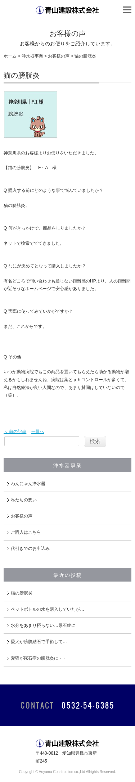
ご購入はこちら (26, 532)
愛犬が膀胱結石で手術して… (39, 641)
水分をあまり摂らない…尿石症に (43, 625)
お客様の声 (58, 56)
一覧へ (37, 431)
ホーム (10, 56)
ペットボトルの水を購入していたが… (47, 609)
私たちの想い (24, 499)
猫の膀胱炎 (21, 593)
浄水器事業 (32, 56)
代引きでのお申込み (30, 548)
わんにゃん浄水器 (28, 483)
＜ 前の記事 (15, 431)
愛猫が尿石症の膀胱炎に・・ (39, 658)
